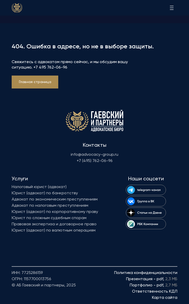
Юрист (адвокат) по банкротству (45, 193)
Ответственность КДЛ (154, 292)
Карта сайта (164, 298)
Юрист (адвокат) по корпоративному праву (55, 212)
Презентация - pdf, (151, 279)
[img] (17, 8)
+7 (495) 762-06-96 (95, 161)
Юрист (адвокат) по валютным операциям (54, 230)
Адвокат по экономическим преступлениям (55, 199)
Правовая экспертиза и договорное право (54, 224)
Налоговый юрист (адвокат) (39, 187)
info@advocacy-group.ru (94, 155)
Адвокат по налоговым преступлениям (50, 206)
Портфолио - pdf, (153, 285)
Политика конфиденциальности (145, 273)
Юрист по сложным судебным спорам (49, 218)
